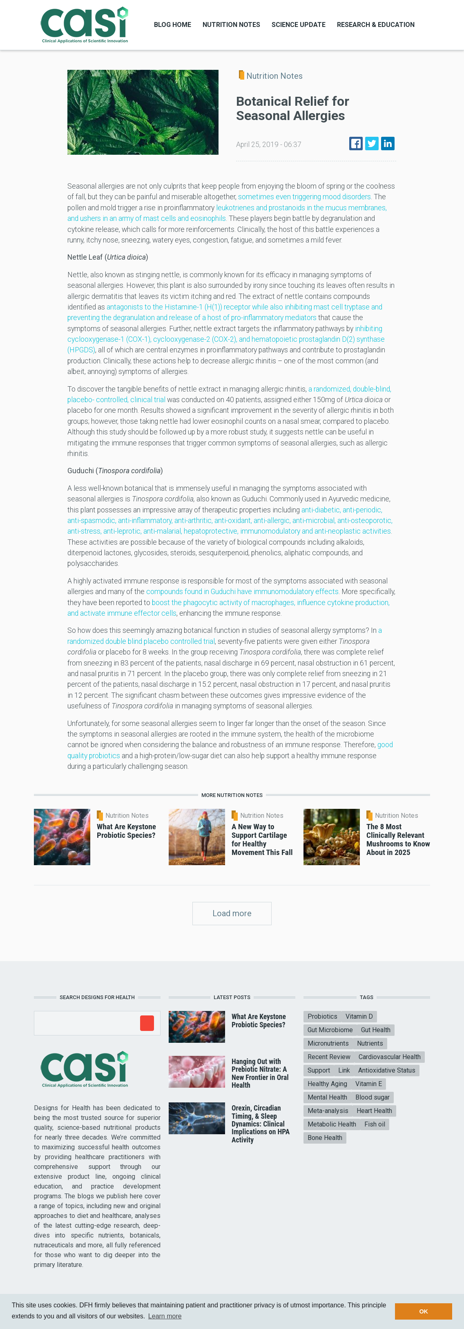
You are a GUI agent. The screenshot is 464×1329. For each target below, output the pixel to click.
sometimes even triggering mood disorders (304, 197)
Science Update (299, 25)
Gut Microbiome (330, 1030)
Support (319, 1070)
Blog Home (172, 25)
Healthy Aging (327, 1084)
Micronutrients (328, 1043)
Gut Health (375, 1030)
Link (344, 1070)
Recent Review (329, 1057)
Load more (232, 913)
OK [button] (423, 1311)
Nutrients (370, 1043)
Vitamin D (359, 1016)
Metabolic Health (332, 1124)
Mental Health (327, 1097)
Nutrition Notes (231, 25)
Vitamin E (368, 1084)
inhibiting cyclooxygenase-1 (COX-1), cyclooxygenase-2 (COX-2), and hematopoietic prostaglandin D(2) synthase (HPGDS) (226, 339)
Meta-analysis (328, 1111)
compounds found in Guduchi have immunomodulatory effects (242, 592)
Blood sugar (372, 1097)
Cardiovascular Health (390, 1057)
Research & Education (376, 25)
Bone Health (325, 1138)
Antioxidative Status (386, 1070)
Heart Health (374, 1111)
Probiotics (322, 1016)
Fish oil (374, 1124)
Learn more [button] (165, 1316)
